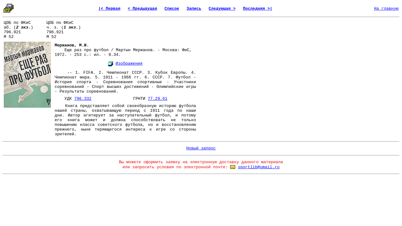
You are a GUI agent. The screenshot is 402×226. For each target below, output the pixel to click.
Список (172, 8)
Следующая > (222, 8)
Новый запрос (201, 148)
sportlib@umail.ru (259, 167)
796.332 (82, 98)
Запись (194, 8)
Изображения (129, 63)
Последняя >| (257, 8)
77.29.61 (157, 98)
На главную (386, 8)
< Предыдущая (142, 8)
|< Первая (109, 8)
